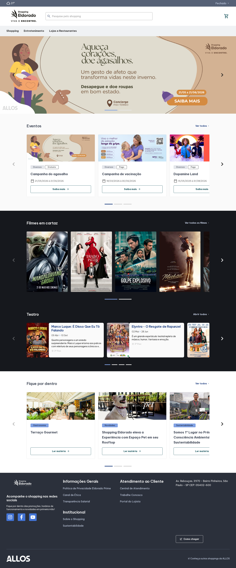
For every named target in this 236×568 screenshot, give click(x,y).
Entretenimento (34, 30)
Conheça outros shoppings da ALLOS (209, 558)
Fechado (223, 3)
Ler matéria (60, 451)
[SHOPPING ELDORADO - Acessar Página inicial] (23, 16)
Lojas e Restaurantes (63, 30)
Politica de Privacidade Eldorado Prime (87, 488)
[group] (118, 75)
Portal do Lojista (130, 501)
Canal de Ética (72, 495)
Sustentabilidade (73, 525)
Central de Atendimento (135, 488)
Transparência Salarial (76, 501)
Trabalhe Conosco (131, 495)
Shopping (12, 30)
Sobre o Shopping (74, 519)
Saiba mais (61, 189)
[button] (14, 74)
